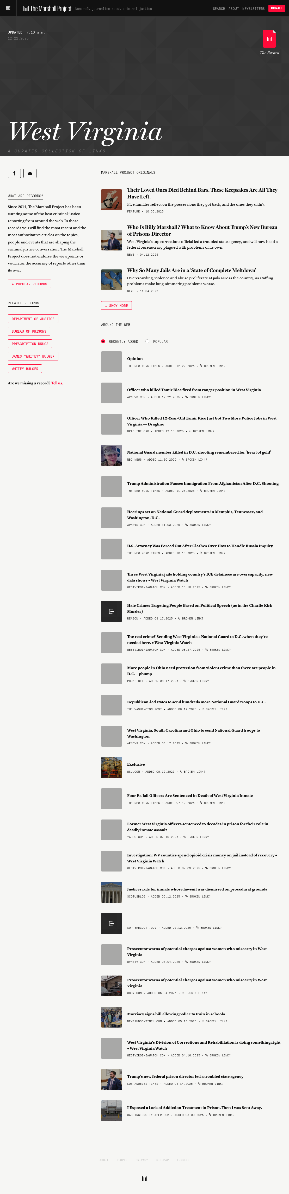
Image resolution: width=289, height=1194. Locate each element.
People (122, 1160)
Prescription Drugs (30, 343)
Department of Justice (33, 318)
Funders (183, 1160)
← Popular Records (29, 283)
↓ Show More (116, 305)
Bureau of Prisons (29, 331)
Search (219, 8)
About (234, 8)
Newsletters (253, 8)
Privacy (142, 1160)
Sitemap (162, 1160)
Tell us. (57, 383)
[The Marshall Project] (46, 8)
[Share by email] (29, 173)
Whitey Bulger (25, 368)
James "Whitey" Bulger (33, 356)
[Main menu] (8, 8)
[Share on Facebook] (14, 173)
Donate (276, 8)
